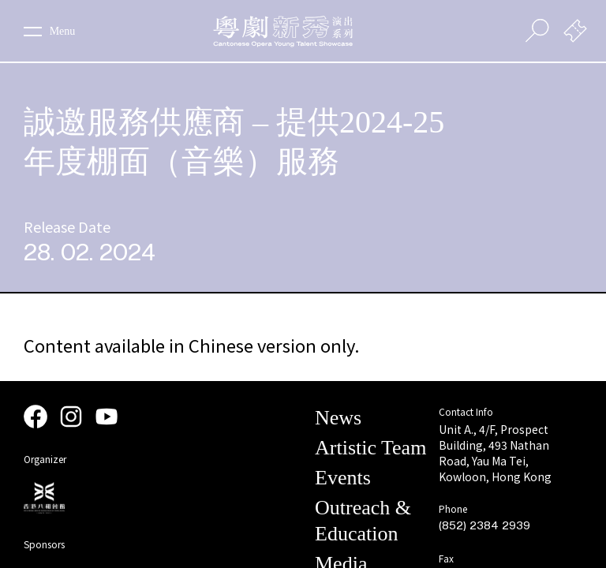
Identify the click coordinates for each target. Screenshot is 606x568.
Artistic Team (370, 447)
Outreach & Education (363, 520)
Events (343, 477)
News (338, 417)
